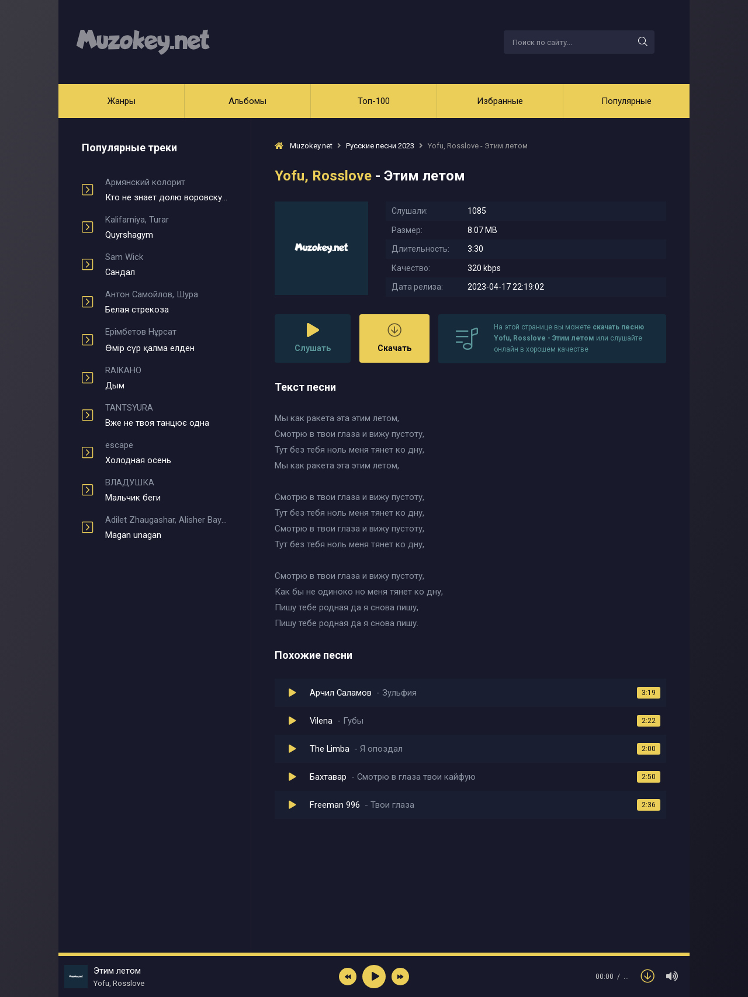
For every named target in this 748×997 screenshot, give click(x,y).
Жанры (122, 101)
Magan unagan (166, 527)
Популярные (626, 101)
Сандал (166, 264)
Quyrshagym (166, 227)
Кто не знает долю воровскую (166, 190)
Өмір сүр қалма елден (166, 339)
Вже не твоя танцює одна (166, 415)
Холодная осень (166, 453)
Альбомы (247, 101)
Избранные (500, 101)
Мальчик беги (166, 490)
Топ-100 (374, 101)
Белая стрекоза (166, 302)
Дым (166, 378)
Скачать (394, 338)
